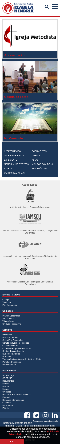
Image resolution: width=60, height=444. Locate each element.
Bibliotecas (7, 334)
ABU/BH (36, 160)
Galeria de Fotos (16, 96)
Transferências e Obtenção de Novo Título (21, 359)
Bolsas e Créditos (10, 337)
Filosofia (6, 383)
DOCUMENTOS (39, 151)
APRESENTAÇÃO (12, 151)
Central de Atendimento (13, 351)
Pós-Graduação (9, 305)
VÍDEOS (8, 168)
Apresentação (14, 55)
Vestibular (6, 302)
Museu (5, 389)
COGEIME (7, 378)
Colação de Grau (10, 345)
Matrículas (7, 356)
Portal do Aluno (9, 364)
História (5, 386)
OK (12, 441)
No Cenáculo (13, 138)
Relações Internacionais (13, 400)
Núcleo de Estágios (11, 354)
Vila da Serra (8, 321)
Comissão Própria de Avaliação (16, 348)
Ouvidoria (6, 402)
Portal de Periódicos (11, 362)
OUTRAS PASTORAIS (14, 173)
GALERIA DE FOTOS (14, 155)
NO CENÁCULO (39, 168)
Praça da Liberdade (11, 316)
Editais (5, 408)
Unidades (6, 392)
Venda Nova (8, 318)
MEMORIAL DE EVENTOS (16, 164)
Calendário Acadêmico (12, 340)
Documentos (8, 381)
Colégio (5, 299)
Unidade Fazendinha (11, 324)
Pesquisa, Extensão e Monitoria (16, 394)
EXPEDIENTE (10, 160)
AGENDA (36, 155)
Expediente (7, 405)
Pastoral (6, 397)
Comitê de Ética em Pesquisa (15, 343)
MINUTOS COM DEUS (42, 164)
